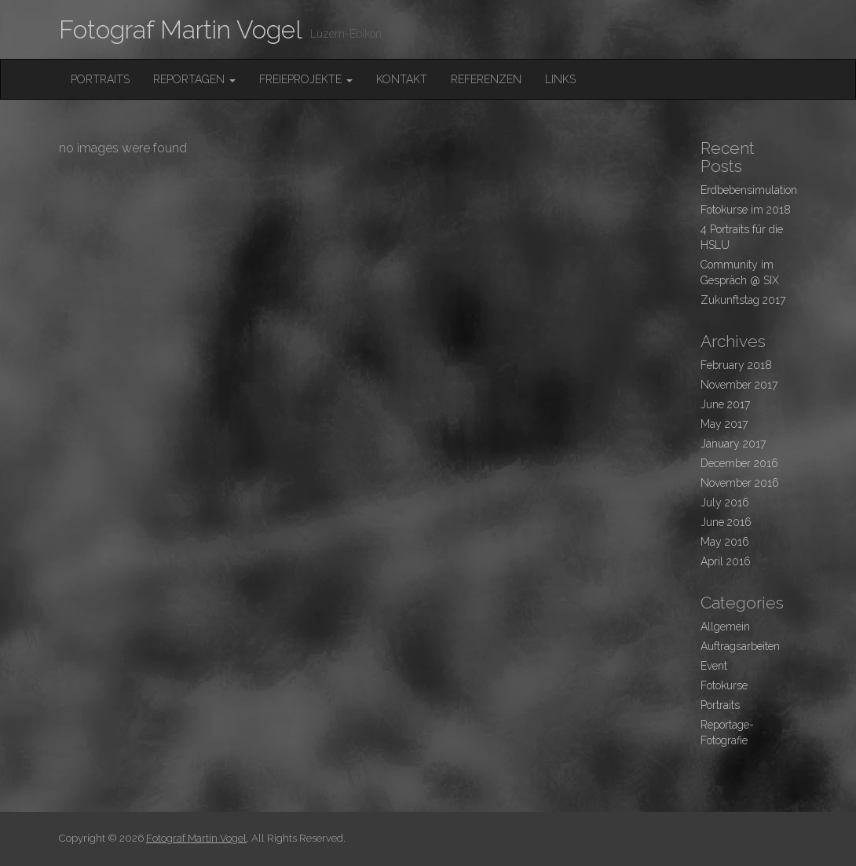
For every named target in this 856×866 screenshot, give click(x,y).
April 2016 (726, 561)
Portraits (100, 79)
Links (560, 79)
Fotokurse (724, 685)
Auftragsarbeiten (740, 646)
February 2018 (736, 365)
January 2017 (733, 443)
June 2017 (725, 404)
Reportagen (194, 79)
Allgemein (725, 626)
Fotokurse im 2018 (746, 209)
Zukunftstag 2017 (743, 300)
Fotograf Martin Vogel (180, 29)
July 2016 (725, 502)
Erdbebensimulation (749, 190)
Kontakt (401, 79)
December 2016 (739, 463)
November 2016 (740, 483)
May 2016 (725, 541)
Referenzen (486, 79)
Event (714, 666)
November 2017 (739, 384)
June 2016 (726, 522)
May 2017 (724, 424)
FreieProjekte (306, 79)
